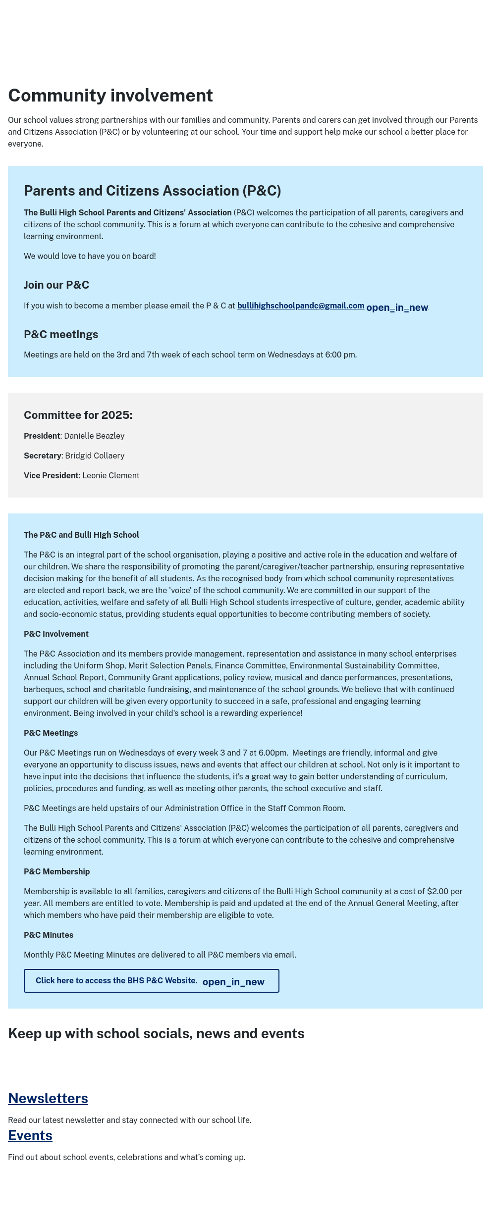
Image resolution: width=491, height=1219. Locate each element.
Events (30, 1135)
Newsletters (48, 1098)
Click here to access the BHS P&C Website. (150, 982)
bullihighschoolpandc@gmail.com (333, 305)
